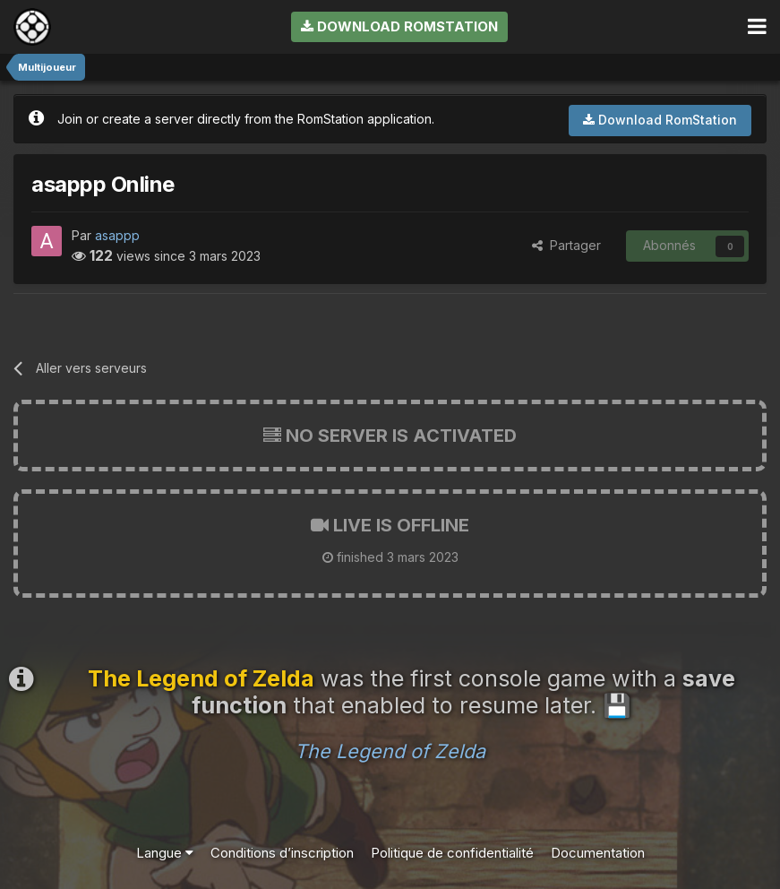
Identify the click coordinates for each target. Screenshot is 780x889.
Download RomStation (399, 26)
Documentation (598, 852)
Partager (566, 245)
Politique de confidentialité (452, 852)
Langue (164, 852)
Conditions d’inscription (282, 852)
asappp (117, 235)
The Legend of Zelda (390, 751)
